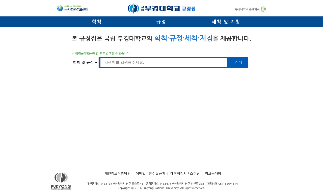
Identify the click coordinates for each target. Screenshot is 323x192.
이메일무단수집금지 (150, 173)
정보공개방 (213, 173)
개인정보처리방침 (117, 173)
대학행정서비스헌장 (185, 173)
